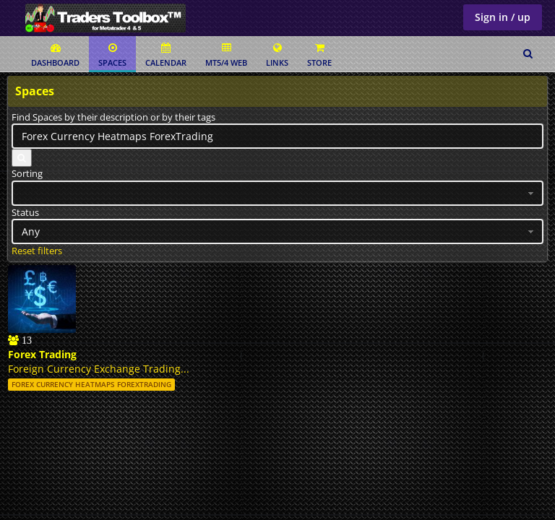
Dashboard (55, 55)
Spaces (112, 55)
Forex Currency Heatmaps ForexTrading (91, 384)
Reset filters (37, 250)
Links (277, 55)
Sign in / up (502, 17)
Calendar (165, 55)
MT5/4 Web (226, 55)
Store (319, 55)
